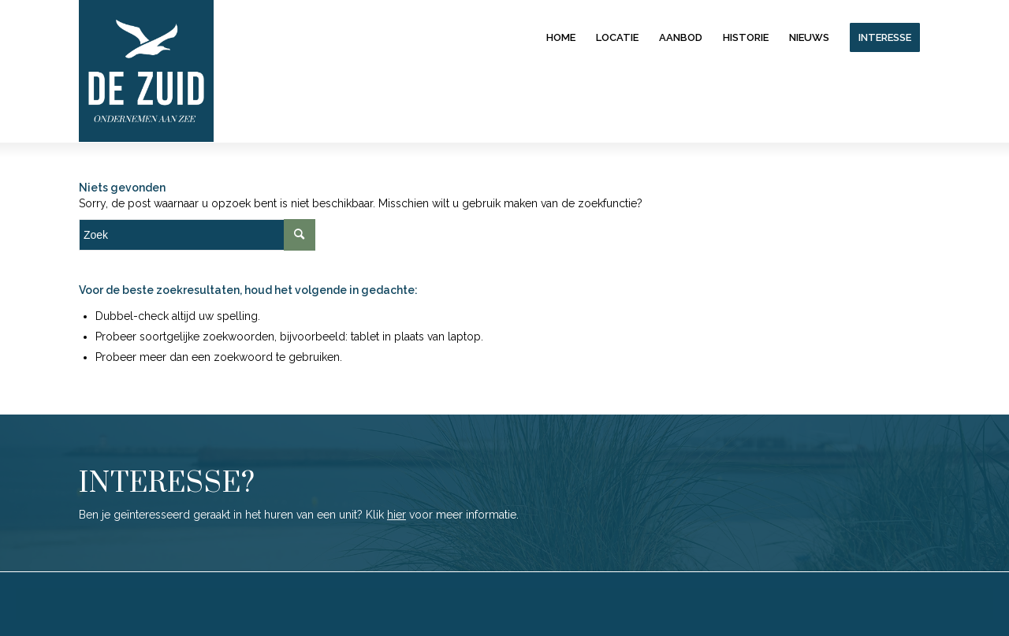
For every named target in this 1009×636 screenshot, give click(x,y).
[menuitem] (561, 37)
